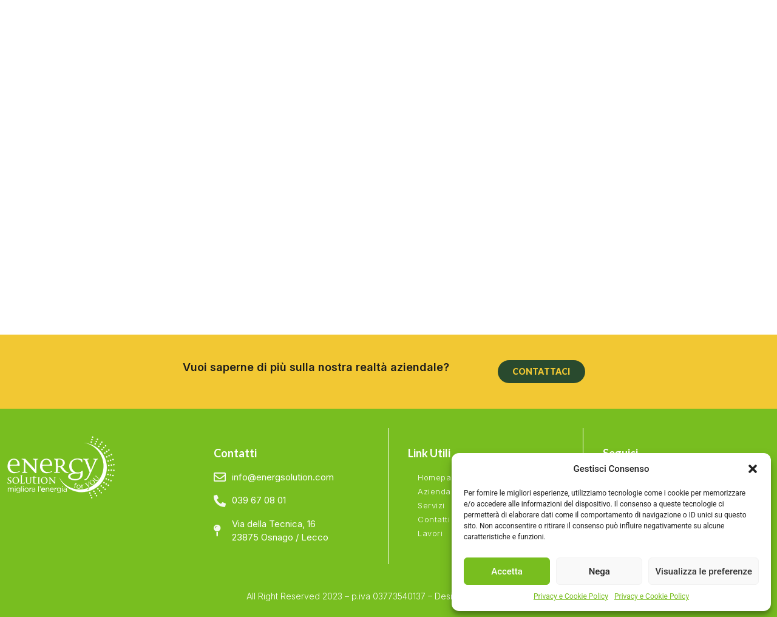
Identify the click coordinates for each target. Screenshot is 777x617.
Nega (599, 571)
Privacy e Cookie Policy (571, 596)
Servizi (431, 505)
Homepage (439, 477)
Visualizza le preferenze (703, 571)
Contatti (434, 519)
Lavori (430, 533)
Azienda (434, 491)
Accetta (507, 571)
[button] (753, 469)
